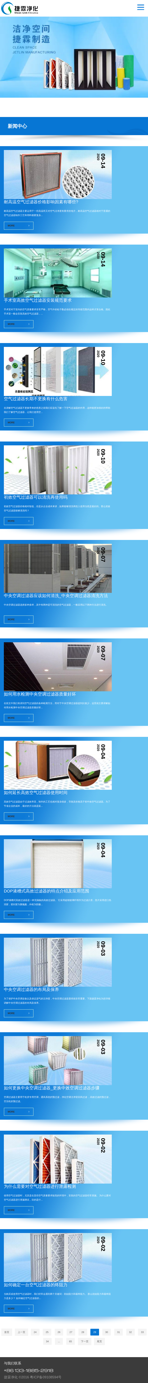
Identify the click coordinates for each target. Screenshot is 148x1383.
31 (118, 1332)
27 (71, 1332)
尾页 (99, 1341)
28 (82, 1332)
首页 (6, 1332)
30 (106, 1332)
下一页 (84, 1341)
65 (70, 1341)
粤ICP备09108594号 (45, 1377)
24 (35, 1332)
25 (47, 1332)
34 (47, 1341)
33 (142, 1332)
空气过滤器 (19, 8)
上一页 (21, 1332)
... (59, 1341)
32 (130, 1332)
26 (59, 1332)
